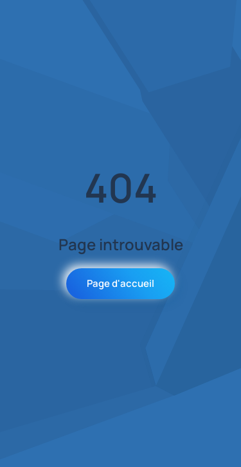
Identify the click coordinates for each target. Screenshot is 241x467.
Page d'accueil (120, 283)
